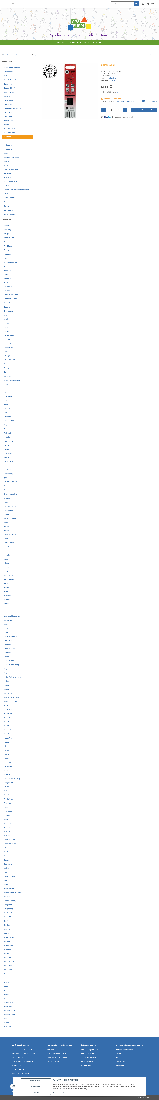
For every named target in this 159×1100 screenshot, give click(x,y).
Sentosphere (9, 864)
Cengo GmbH (9, 335)
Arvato (6, 250)
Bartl (6, 282)
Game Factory (9, 461)
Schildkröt (8, 831)
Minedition (8, 713)
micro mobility (9, 709)
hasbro (6, 514)
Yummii (7, 1023)
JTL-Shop (147, 1097)
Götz (6, 486)
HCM (6, 522)
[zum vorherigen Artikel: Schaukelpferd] (155, 54)
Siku (5, 872)
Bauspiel (7, 291)
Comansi (7, 339)
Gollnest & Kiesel (10, 482)
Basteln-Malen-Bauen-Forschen (15, 80)
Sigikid (6, 868)
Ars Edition (8, 246)
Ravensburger (9, 811)
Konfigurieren (35, 1086)
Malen (6, 161)
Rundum (7, 827)
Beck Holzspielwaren (12, 295)
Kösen (6, 604)
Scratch (7, 852)
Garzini (6, 465)
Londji (6, 657)
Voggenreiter (9, 1002)
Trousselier (8, 974)
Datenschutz (120, 1053)
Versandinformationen (124, 1050)
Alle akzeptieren (35, 1081)
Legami (6, 624)
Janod (6, 559)
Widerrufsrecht (121, 1061)
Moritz (6, 722)
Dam (5, 372)
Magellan (7, 669)
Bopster (7, 307)
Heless (6, 526)
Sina (5, 880)
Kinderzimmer (9, 133)
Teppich (7, 202)
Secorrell (7, 856)
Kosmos (7, 608)
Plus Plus (7, 803)
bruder (6, 319)
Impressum (120, 1065)
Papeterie (7, 173)
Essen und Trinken (11, 100)
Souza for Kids (9, 896)
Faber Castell (9, 421)
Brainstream (8, 311)
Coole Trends (9, 92)
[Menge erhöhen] (125, 110)
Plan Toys (7, 795)
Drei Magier (8, 396)
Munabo (7, 734)
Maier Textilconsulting (12, 677)
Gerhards (7, 470)
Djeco (6, 384)
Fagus (6, 425)
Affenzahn (8, 226)
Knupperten (8, 149)
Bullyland (7, 323)
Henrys (6, 531)
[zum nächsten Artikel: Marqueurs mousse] (150, 54)
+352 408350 (19, 1069)
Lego (6, 153)
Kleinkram (8, 145)
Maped (6, 685)
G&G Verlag (8, 453)
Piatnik (6, 791)
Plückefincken (9, 799)
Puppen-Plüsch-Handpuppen (15, 181)
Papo (6, 770)
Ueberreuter (8, 978)
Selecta (6, 860)
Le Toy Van (8, 620)
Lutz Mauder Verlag (11, 665)
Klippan (7, 600)
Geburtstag (8, 112)
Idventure (7, 547)
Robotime (7, 823)
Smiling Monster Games (13, 892)
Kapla (6, 571)
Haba (6, 502)
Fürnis (6, 445)
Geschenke (8, 116)
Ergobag (7, 409)
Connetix (7, 343)
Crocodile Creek (10, 360)
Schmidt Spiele (9, 840)
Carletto (7, 327)
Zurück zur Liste (8, 55)
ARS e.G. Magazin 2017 (89, 1053)
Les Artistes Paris (10, 636)
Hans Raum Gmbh (11, 506)
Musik (6, 165)
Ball (5, 76)
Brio (5, 315)
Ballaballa (7, 278)
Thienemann (8, 945)
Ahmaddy (7, 230)
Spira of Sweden (10, 917)
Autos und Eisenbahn (12, 68)
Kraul (6, 612)
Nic (5, 746)
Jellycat (6, 563)
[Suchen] (122, 3)
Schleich (7, 835)
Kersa (6, 583)
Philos (6, 787)
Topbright (7, 957)
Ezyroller (7, 417)
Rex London (8, 819)
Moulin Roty (8, 730)
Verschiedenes (9, 214)
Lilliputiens (8, 644)
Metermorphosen (10, 701)
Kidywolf (7, 587)
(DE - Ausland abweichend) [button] (125, 101)
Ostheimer (8, 766)
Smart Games (9, 888)
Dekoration (8, 96)
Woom (6, 1018)
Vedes (6, 994)
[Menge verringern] (103, 110)
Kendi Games (9, 579)
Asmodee (7, 254)
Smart (6, 884)
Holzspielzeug (9, 120)
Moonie (7, 718)
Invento (7, 555)
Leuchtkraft (8, 640)
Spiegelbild (8, 905)
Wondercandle (9, 1010)
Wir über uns (86, 1065)
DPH (5, 392)
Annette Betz (9, 238)
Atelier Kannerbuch (11, 262)
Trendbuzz (8, 966)
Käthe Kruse (8, 575)
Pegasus (7, 774)
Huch (6, 539)
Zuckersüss (8, 1027)
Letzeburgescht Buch (12, 157)
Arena (6, 242)
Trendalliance (9, 962)
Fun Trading (8, 441)
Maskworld (8, 693)
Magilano (7, 673)
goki (5, 478)
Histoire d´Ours (10, 535)
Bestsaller (7, 303)
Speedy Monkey (10, 901)
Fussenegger (8, 449)
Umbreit (7, 982)
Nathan (7, 742)
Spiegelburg (8, 909)
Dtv (5, 400)
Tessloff (7, 941)
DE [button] (13, 4)
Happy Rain (8, 510)
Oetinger (7, 750)
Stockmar (7, 925)
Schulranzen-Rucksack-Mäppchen (16, 190)
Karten (6, 125)
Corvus (6, 352)
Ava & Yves (8, 270)
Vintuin (6, 998)
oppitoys (7, 762)
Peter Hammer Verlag (12, 779)
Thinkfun (7, 949)
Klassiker (112, 78)
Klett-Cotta (8, 596)
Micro (6, 705)
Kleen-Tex (7, 591)
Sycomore (7, 929)
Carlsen (7, 331)
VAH (5, 990)
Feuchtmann (8, 429)
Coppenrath (8, 348)
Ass (5, 258)
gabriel (6, 457)
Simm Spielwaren (10, 876)
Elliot (6, 404)
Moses (6, 726)
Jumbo (6, 567)
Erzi (5, 413)
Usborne (7, 986)
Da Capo (7, 368)
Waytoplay (8, 1006)
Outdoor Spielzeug (11, 169)
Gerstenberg (8, 474)
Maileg (6, 681)
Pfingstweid (8, 783)
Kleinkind (7, 141)
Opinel (6, 758)
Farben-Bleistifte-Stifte (12, 108)
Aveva (6, 274)
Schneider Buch (10, 844)
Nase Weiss (8, 738)
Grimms (7, 498)
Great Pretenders (10, 494)
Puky (6, 807)
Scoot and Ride (9, 848)
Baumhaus (8, 287)
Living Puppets (9, 648)
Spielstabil (8, 913)
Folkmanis (8, 433)
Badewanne (8, 72)
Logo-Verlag (8, 652)
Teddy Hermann (10, 937)
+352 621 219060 (23, 1074)
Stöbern (61, 42)
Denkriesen (8, 376)
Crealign (7, 356)
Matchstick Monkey (11, 697)
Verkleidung (8, 210)
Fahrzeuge (8, 104)
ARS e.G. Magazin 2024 (89, 1050)
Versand (119, 92)
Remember (8, 815)
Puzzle (6, 186)
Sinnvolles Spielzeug (89, 1057)
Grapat (6, 490)
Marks (6, 689)
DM (5, 388)
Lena (6, 632)
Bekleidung (8, 84)
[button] (142, 4)
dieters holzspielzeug (12, 380)
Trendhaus (8, 970)
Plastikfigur (8, 177)
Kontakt (97, 42)
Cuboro (7, 364)
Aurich (6, 266)
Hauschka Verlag (10, 518)
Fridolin (7, 437)
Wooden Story (9, 1014)
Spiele (6, 194)
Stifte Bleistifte (9, 198)
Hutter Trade (9, 543)
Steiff (6, 921)
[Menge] (111, 110)
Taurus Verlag (9, 933)
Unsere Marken (87, 1061)
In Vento (7, 551)
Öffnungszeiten (79, 42)
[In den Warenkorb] (43, 62)
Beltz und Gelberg (10, 299)
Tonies (6, 206)
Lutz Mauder (9, 661)
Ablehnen (35, 1092)
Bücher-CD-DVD (10, 88)
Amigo (6, 234)
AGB (117, 1057)
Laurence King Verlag (12, 616)
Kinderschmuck (10, 129)
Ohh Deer (7, 754)
